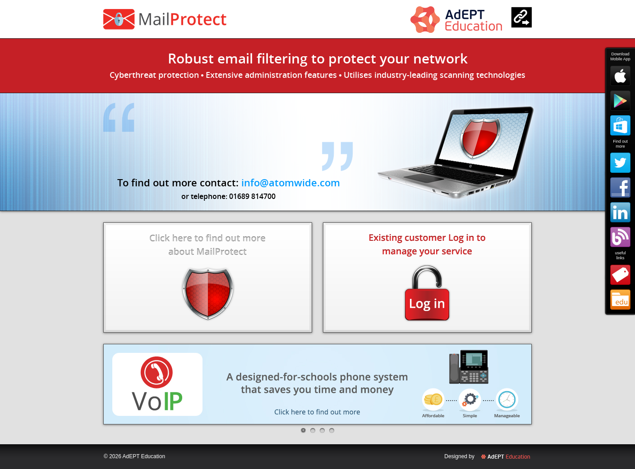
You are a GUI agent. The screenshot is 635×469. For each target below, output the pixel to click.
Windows (620, 125)
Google (620, 101)
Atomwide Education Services (620, 300)
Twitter (620, 163)
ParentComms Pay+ (190, 19)
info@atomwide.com (290, 182)
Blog (620, 237)
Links (522, 17)
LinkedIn (620, 212)
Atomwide (456, 19)
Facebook (620, 187)
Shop (620, 275)
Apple (620, 76)
